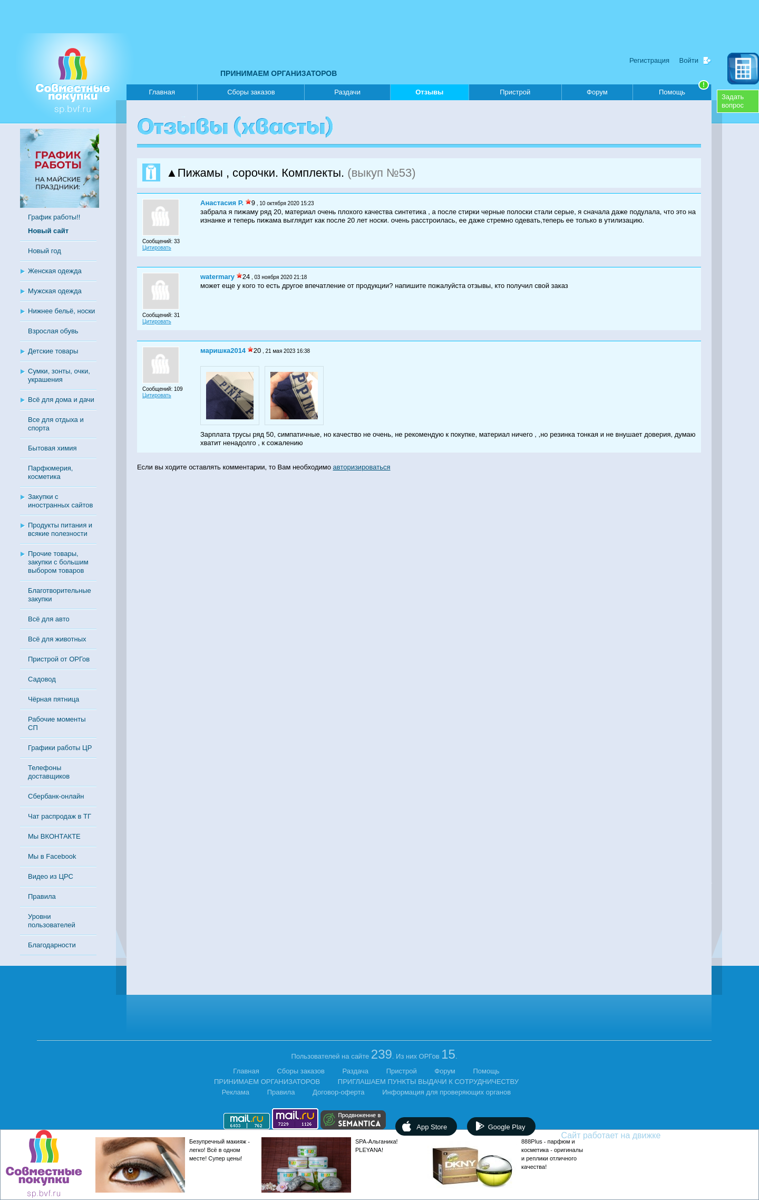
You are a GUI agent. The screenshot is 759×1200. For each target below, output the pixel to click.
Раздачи (347, 92)
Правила (42, 896)
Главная (161, 92)
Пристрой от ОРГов (59, 659)
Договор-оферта (339, 1092)
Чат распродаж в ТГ (59, 816)
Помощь (684, 90)
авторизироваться (362, 467)
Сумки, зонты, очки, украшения (59, 375)
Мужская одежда (55, 291)
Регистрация (649, 60)
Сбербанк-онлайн (56, 796)
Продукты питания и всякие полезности (60, 529)
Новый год (44, 251)
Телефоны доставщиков (49, 772)
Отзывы (429, 94)
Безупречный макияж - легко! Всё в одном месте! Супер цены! (219, 1149)
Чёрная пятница (53, 699)
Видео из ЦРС (50, 876)
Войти (688, 60)
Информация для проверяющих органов (446, 1092)
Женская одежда (55, 271)
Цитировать (156, 248)
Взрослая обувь (53, 331)
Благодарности (52, 945)
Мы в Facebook (52, 856)
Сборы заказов (251, 92)
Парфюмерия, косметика (50, 472)
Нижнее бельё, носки (61, 311)
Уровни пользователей (51, 921)
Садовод (42, 679)
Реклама (235, 1092)
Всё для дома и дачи (61, 400)
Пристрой (515, 92)
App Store (431, 1127)
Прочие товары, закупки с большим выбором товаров (58, 562)
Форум (597, 92)
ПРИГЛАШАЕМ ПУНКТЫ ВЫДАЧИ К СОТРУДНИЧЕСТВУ (428, 1082)
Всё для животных (57, 639)
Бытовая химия (52, 448)
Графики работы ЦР (60, 748)
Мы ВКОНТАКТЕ (54, 836)
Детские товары (53, 351)
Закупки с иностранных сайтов (60, 501)
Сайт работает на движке (633, 1135)
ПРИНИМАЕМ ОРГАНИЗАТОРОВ (278, 73)
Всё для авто (49, 619)
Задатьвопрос (733, 101)
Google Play (507, 1127)
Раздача (356, 1071)
